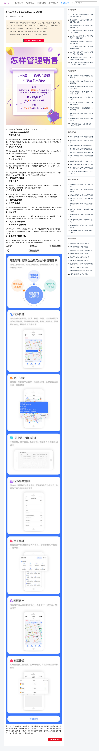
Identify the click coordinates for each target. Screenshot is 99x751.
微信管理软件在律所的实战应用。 (80, 243)
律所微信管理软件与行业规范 (79, 247)
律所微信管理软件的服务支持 (79, 253)
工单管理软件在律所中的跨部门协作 (81, 161)
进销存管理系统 (53, 3)
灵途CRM (7, 3)
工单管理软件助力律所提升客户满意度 (81, 168)
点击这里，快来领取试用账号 (34, 40)
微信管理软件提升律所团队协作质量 (81, 250)
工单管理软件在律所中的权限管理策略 (81, 137)
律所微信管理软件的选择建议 (79, 274)
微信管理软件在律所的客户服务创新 (81, 270)
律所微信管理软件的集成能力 (79, 260)
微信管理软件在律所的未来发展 (79, 257)
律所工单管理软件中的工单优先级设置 (81, 164)
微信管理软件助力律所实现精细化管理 (81, 264)
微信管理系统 (65, 3)
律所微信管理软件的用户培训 (79, 267)
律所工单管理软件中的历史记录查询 (81, 145)
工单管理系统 (41, 3)
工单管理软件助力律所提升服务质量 (81, 149)
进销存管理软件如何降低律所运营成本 (81, 195)
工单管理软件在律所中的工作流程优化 (81, 152)
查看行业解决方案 (55, 739)
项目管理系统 (30, 3)
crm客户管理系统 (18, 3)
